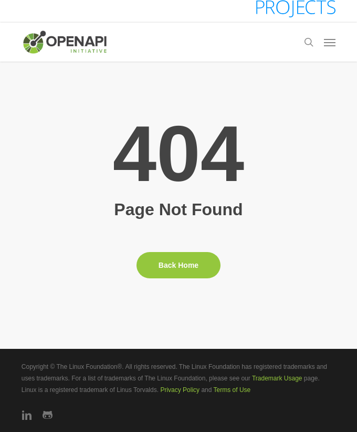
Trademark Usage (277, 378)
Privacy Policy (180, 390)
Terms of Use (232, 390)
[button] (329, 42)
